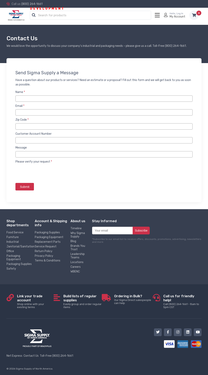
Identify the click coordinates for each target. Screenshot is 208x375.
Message (21, 147)
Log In (180, 13)
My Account (177, 16)
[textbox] (91, 15)
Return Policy (43, 251)
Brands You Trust (77, 247)
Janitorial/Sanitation (20, 246)
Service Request (45, 246)
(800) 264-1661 (31, 4)
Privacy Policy (44, 256)
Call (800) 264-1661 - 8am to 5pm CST (182, 301)
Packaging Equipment (13, 257)
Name (20, 92)
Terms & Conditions (47, 260)
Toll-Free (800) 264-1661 (56, 356)
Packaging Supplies (19, 264)
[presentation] (46, 173)
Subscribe (141, 230)
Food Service (15, 232)
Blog (73, 241)
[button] (33, 15)
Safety (11, 268)
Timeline (76, 228)
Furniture (12, 237)
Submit (24, 186)
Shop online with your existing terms (35, 301)
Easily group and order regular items (82, 301)
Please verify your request (33, 161)
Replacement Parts (48, 242)
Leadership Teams (77, 255)
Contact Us (31, 356)
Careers (75, 267)
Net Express (14, 356)
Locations (76, 262)
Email (19, 106)
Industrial (12, 242)
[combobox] (90, 15)
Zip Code (22, 119)
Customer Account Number (33, 134)
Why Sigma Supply (77, 234)
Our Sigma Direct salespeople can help (133, 299)
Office (10, 251)
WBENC (75, 271)
